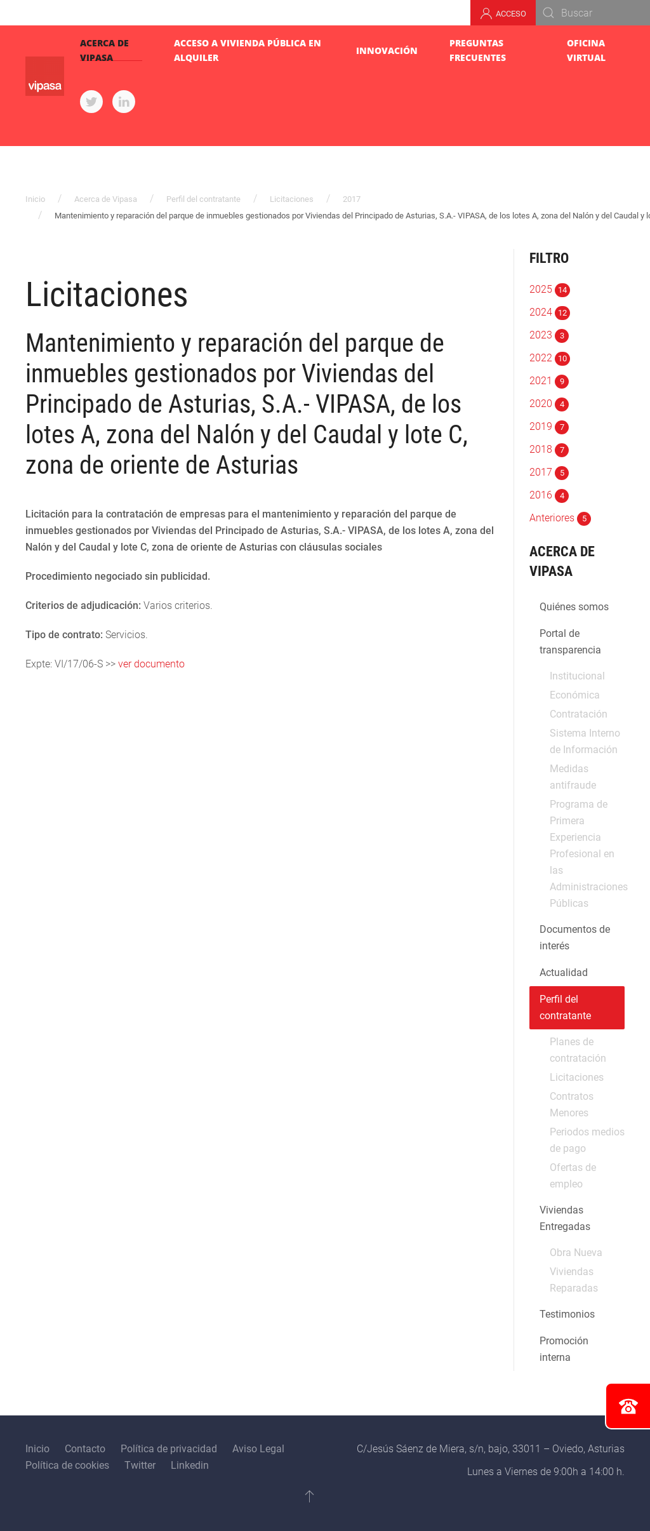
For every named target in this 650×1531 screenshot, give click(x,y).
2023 (549, 335)
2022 (549, 358)
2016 (549, 495)
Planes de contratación (578, 1050)
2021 (549, 381)
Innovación (387, 50)
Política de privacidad (169, 1449)
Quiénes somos (574, 607)
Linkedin (190, 1465)
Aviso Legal (258, 1449)
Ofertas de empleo (573, 1175)
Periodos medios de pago (587, 1140)
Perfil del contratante (203, 199)
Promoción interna (564, 1349)
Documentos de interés (575, 937)
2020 (549, 404)
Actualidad (564, 972)
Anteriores (560, 518)
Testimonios (567, 1314)
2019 (549, 426)
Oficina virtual (586, 50)
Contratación (578, 714)
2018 (549, 449)
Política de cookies (67, 1465)
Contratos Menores (572, 1104)
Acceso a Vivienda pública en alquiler (247, 50)
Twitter (140, 1465)
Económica (575, 695)
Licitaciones (292, 199)
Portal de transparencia (570, 641)
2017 (352, 199)
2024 (549, 312)
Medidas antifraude (573, 777)
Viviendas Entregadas (565, 1218)
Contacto (85, 1449)
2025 (549, 289)
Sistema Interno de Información (585, 741)
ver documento (151, 664)
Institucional (577, 676)
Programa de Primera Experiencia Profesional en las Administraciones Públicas (587, 853)
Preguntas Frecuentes (477, 50)
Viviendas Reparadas (574, 1280)
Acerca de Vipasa (104, 50)
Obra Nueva (576, 1253)
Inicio (35, 199)
